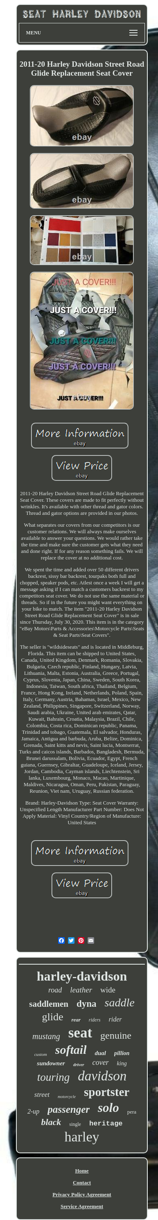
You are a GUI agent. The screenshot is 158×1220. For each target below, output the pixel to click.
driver (78, 1064)
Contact (82, 1182)
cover (101, 1062)
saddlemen (48, 1004)
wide (107, 989)
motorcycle (67, 1096)
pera (131, 1112)
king (122, 1063)
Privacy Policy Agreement (81, 1194)
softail (71, 1049)
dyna (87, 1004)
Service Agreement (82, 1206)
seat (80, 1033)
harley (82, 1136)
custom (40, 1054)
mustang (46, 1036)
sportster (106, 1091)
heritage (106, 1124)
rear (75, 1020)
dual (100, 1053)
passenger (68, 1109)
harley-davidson (82, 976)
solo (108, 1107)
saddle (120, 1002)
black (51, 1122)
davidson (102, 1076)
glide (52, 1017)
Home (81, 1171)
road (55, 990)
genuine (115, 1035)
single (75, 1124)
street (42, 1094)
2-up (33, 1111)
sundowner (51, 1063)
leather (81, 989)
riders (95, 1020)
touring (53, 1077)
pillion (121, 1053)
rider (115, 1019)
